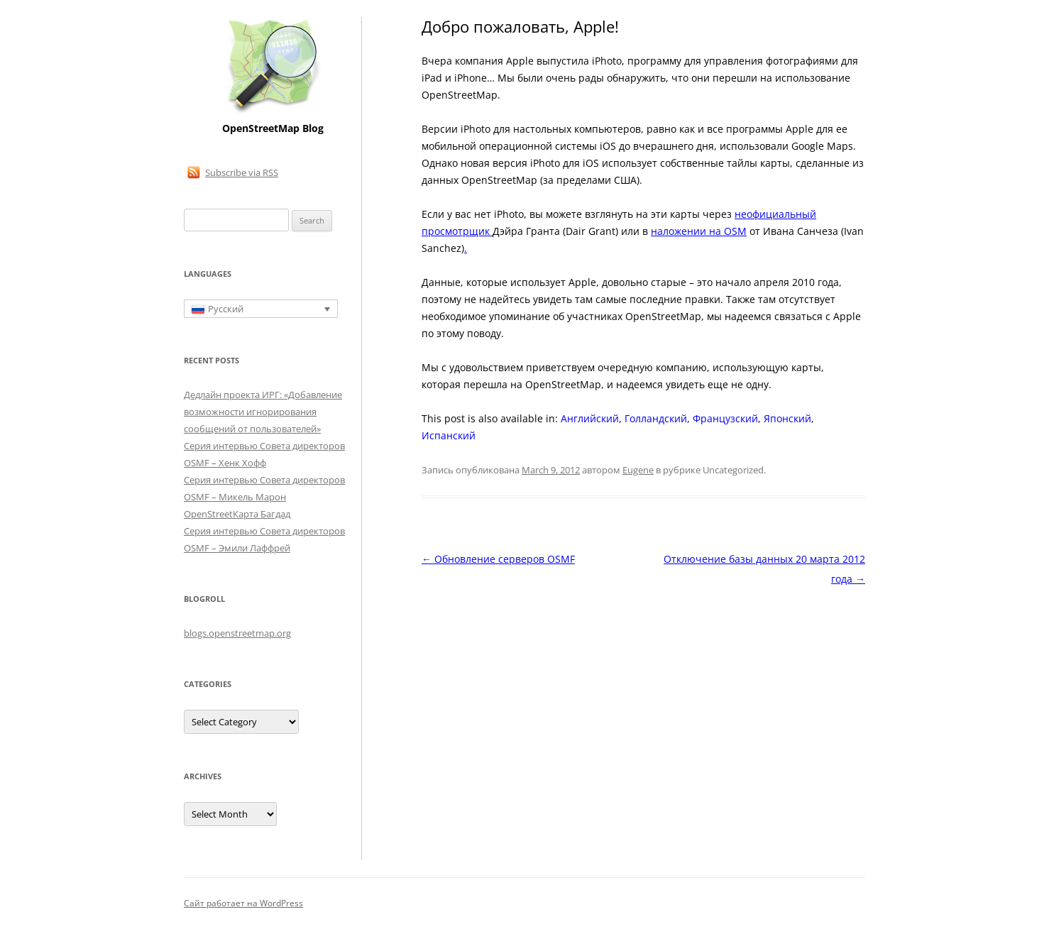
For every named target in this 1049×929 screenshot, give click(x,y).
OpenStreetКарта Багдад (237, 513)
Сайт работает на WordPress (243, 903)
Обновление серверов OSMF (498, 559)
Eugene (638, 469)
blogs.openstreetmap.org (237, 633)
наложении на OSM (699, 231)
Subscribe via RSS (241, 172)
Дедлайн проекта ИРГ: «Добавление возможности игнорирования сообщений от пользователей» (263, 411)
